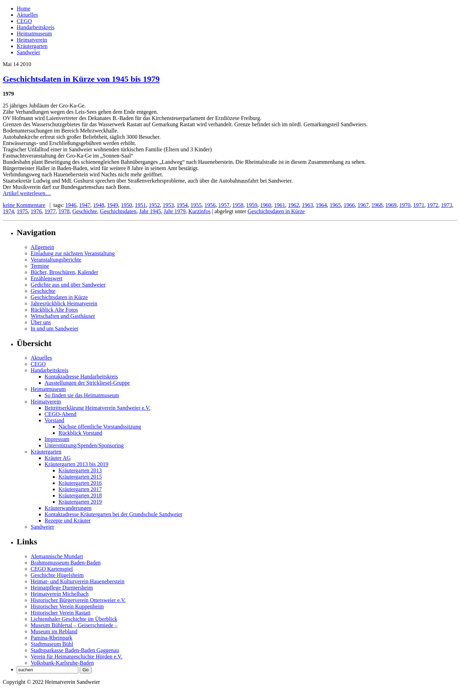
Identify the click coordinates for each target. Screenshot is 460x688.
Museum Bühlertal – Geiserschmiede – (74, 625)
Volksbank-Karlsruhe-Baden (62, 663)
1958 (238, 205)
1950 (126, 205)
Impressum (57, 439)
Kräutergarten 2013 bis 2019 (76, 464)
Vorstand (54, 420)
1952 (154, 205)
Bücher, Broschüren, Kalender (64, 272)
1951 (140, 205)
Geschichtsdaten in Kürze (276, 211)
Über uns (41, 322)
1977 (50, 211)
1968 (377, 205)
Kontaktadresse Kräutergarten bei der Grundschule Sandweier (113, 514)
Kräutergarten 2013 (80, 470)
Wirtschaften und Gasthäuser (63, 316)
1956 (210, 205)
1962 (293, 205)
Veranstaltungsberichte (56, 260)
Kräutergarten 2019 (80, 502)
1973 (446, 205)
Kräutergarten (32, 46)
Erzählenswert (47, 278)
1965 (335, 205)
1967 (363, 205)
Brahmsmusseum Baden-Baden (66, 563)
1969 (391, 205)
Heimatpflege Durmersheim (62, 588)
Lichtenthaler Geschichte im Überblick (74, 619)
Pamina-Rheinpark (51, 638)
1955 (196, 205)
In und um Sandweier (54, 328)
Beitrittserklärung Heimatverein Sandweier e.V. (97, 408)
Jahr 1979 (175, 211)
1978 (64, 211)
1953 (168, 205)
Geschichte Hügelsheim (57, 575)
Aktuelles (27, 15)
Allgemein (42, 247)
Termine (40, 266)
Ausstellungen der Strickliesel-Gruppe (87, 383)
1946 (71, 205)
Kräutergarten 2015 (80, 477)
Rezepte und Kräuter (67, 520)
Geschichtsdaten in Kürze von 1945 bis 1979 (81, 78)
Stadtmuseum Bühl (52, 644)
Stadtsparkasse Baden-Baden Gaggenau (75, 650)
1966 (349, 205)
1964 (321, 205)
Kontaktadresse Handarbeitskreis (81, 376)
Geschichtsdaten (118, 211)
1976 (36, 211)
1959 (251, 205)
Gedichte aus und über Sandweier (68, 285)
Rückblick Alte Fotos (54, 310)
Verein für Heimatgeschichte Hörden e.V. (76, 656)
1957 (224, 205)
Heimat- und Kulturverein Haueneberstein (78, 581)
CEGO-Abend (61, 414)
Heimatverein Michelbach (60, 594)
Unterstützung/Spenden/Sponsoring (84, 445)
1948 (98, 205)
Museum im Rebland (54, 631)
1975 (22, 211)
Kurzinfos (199, 211)
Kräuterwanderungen (68, 508)
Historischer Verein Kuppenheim (67, 606)
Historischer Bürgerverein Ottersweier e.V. (78, 600)
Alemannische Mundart (57, 556)
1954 (182, 205)
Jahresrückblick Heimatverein (64, 303)
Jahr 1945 (150, 211)
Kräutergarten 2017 (80, 489)
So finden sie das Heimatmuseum (82, 395)
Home (23, 8)
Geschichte (84, 211)
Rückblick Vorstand (80, 433)
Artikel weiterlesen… (27, 193)
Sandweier (28, 52)
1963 (307, 205)
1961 (279, 205)
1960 (265, 205)
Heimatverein (32, 40)
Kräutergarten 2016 (80, 483)
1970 (405, 205)
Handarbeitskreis (35, 27)
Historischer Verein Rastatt (60, 613)
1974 (8, 211)
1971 (419, 205)
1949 (112, 205)
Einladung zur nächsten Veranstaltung (73, 253)
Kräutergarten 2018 (80, 495)
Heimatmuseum (34, 34)
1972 (432, 205)
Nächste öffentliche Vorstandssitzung (99, 427)
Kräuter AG (58, 458)
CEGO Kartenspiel (52, 569)
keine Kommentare (24, 205)
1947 (84, 205)
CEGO (24, 21)
